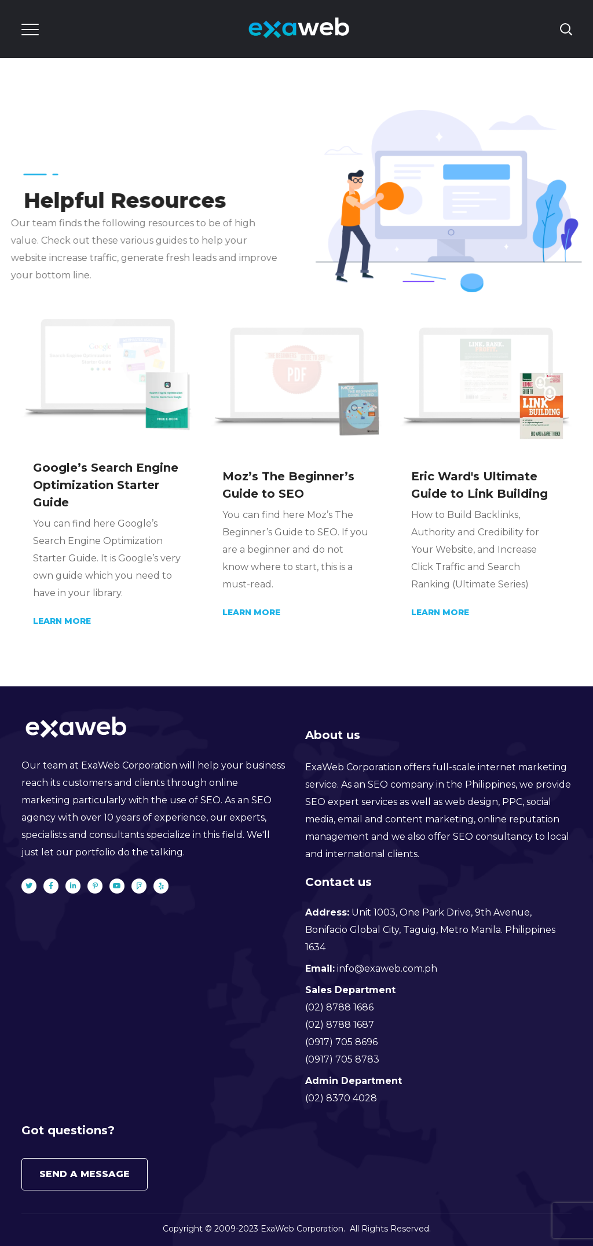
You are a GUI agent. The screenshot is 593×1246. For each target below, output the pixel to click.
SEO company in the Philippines (441, 784)
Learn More (62, 621)
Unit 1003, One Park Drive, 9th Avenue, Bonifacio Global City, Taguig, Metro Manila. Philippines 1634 (430, 930)
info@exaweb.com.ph (387, 968)
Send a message (84, 1173)
